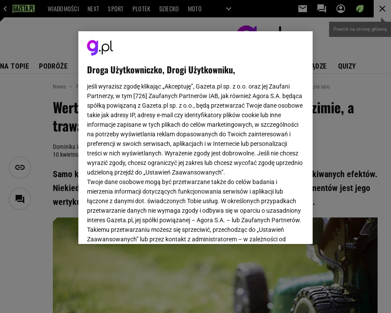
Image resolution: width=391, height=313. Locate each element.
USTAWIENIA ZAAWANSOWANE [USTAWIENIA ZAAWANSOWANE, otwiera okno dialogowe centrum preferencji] (143, 226)
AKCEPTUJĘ (275, 227)
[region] (195, 137)
